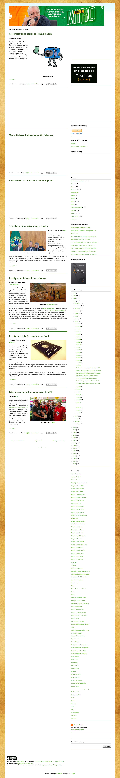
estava (20, 305)
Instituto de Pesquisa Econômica (80, 603)
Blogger (73, 773)
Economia (74, 190)
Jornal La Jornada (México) (78, 612)
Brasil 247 (74, 562)
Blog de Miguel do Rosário (78, 536)
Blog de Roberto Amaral (77, 553)
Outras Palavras (13, 284)
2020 (74, 432)
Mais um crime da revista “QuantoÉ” (81, 227)
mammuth (59, 773)
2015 (74, 445)
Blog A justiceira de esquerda (79, 483)
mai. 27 (78, 334)
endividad (11, 307)
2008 (74, 464)
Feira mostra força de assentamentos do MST (30, 392)
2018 (74, 438)
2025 (74, 296)
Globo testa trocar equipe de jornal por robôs (30, 34)
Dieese (73, 592)
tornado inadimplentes (48, 308)
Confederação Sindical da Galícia (80, 574)
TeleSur (73, 701)
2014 (74, 448)
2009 (74, 461)
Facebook (73, 143)
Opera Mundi (74, 639)
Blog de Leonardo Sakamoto (79, 515)
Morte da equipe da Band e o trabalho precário (83, 248)
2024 (74, 298)
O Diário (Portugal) (76, 633)
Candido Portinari (50, 304)
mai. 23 (78, 342)
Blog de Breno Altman (77, 491)
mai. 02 (78, 410)
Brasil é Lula (74, 233)
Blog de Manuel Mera (77, 530)
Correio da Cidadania (77, 580)
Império (73, 195)
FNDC (73, 594)
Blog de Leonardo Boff (77, 512)
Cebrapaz (73, 565)
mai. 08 (78, 397)
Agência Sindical (75, 477)
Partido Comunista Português (79, 653)
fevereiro (77, 421)
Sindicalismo (74, 216)
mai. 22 (78, 344)
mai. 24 (78, 339)
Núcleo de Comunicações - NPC (80, 630)
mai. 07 (78, 400)
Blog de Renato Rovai (77, 547)
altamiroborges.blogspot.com (25, 763)
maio (76, 321)
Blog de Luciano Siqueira (78, 524)
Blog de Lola (74, 518)
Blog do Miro (10, 761)
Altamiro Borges (78, 725)
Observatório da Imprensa (78, 636)
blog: (64, 230)
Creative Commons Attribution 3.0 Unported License (50, 761)
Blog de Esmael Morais (77, 506)
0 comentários (35, 84)
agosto (77, 313)
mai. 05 (78, 402)
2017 (74, 440)
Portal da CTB (75, 665)
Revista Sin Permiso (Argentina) (80, 689)
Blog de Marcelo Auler (77, 533)
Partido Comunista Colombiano (79, 645)
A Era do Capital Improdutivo (57, 310)
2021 (74, 430)
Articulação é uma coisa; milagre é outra (28, 226)
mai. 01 (78, 413)
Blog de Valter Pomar (77, 559)
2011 (74, 456)
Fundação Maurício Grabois (78, 597)
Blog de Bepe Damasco (77, 488)
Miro (72, 204)
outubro (77, 308)
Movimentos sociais (76, 207)
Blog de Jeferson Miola (77, 509)
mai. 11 (78, 389)
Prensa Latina (75, 668)
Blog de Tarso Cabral (77, 556)
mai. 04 (78, 405)
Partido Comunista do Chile (78, 651)
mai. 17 (78, 357)
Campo (73, 184)
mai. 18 (78, 355)
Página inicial (38, 441)
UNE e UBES (75, 712)
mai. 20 (78, 350)
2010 (74, 458)
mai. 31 (78, 324)
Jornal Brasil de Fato (76, 606)
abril (76, 416)
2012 (74, 453)
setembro (77, 311)
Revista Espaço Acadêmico (78, 683)
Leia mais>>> (12, 79)
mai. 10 (78, 392)
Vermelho (12, 342)
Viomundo (74, 718)
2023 (74, 301)
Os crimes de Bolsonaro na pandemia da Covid (84, 254)
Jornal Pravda (75, 618)
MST (53, 422)
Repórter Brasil (75, 677)
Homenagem (74, 192)
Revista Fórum (75, 686)
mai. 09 (78, 394)
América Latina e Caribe (77, 181)
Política (73, 213)
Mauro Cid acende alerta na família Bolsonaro (31, 135)
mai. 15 (78, 363)
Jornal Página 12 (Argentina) (79, 615)
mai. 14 (78, 365)
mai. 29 (78, 329)
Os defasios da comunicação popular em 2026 (83, 251)
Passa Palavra (75, 656)
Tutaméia (73, 704)
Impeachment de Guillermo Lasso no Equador (31, 180)
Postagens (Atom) (40, 447)
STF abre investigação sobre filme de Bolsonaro (84, 242)
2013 (74, 451)
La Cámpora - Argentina (77, 621)
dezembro (78, 303)
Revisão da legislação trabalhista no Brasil (29, 336)
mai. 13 (78, 387)
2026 (74, 293)
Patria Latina (74, 659)
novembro (78, 306)
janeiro (77, 424)
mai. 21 (78, 347)
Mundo (73, 210)
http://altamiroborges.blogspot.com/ (51, 765)
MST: (16, 396)
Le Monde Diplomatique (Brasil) (80, 624)
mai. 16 (78, 360)
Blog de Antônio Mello (77, 486)
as (14, 307)
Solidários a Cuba (76, 695)
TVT (72, 706)
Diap (72, 586)
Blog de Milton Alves (77, 539)
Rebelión (73, 671)
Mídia (72, 201)
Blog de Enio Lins (76, 503)
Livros (73, 198)
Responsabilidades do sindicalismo (80, 239)
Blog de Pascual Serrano (77, 541)
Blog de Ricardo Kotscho (78, 550)
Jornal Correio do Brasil (77, 609)
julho (76, 316)
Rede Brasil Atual (76, 674)
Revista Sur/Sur (75, 692)
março (77, 419)
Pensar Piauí (74, 662)
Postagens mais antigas (59, 441)
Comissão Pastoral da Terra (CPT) (80, 571)
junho (76, 319)
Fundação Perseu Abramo (78, 600)
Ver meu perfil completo (77, 729)
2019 (74, 435)
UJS (72, 709)
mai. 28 (78, 331)
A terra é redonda (76, 474)
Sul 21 (73, 698)
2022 (74, 427)
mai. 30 (78, 326)
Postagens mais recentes (17, 441)
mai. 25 (78, 337)
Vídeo (72, 219)
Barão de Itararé (75, 480)
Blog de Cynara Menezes (78, 494)
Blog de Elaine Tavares (77, 500)
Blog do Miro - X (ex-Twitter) (79, 146)
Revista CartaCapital (76, 680)
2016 (74, 443)
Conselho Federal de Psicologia (79, 577)
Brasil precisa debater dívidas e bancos (27, 278)
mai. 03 (78, 407)
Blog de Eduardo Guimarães (78, 497)
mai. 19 (78, 352)
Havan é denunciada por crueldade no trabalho (83, 236)
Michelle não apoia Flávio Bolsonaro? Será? (83, 245)
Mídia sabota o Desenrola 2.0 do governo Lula (83, 230)
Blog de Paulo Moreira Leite (79, 544)
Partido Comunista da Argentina (79, 648)
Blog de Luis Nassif (76, 527)
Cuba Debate (74, 583)
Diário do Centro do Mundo (78, 589)
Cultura (73, 187)
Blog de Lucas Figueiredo (78, 521)
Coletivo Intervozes (76, 568)
